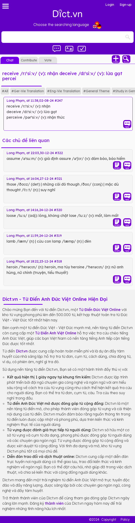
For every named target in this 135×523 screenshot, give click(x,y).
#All (5, 91)
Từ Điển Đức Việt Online (100, 309)
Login (109, 5)
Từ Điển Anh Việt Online (55, 333)
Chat (9, 60)
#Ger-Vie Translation (27, 91)
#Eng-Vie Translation (63, 91)
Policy (125, 519)
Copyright (108, 519)
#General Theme (96, 91)
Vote (47, 60)
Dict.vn (22, 351)
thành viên (54, 503)
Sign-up (126, 5)
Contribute (29, 60)
